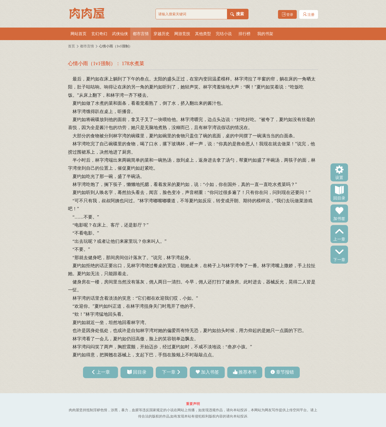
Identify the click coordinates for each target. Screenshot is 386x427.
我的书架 (265, 34)
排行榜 (244, 34)
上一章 (339, 239)
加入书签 (210, 372)
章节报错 (285, 372)
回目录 (339, 197)
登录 (288, 14)
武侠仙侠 (120, 34)
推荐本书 (247, 372)
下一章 (339, 259)
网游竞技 (182, 34)
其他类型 (203, 34)
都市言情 (141, 34)
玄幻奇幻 (99, 34)
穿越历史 (162, 34)
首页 (71, 46)
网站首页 (78, 34)
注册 (309, 14)
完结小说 (224, 34)
